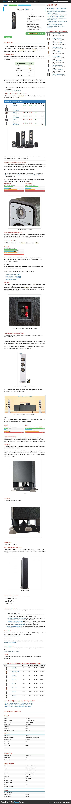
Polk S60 (15, 105)
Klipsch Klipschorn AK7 (58, 47)
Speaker (8, 1)
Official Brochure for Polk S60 (10, 642)
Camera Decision (66, 802)
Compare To (8, 37)
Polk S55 (15, 116)
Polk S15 (15, 112)
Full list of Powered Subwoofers (36, 174)
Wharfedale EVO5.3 (57, 38)
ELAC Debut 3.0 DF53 (57, 69)
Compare (16, 110)
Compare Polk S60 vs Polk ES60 (13, 90)
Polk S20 (15, 109)
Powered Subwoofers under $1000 (12, 174)
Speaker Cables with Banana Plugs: (16, 614)
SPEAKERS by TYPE (19, 1)
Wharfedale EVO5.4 (57, 33)
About (49, 802)
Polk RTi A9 (14, 687)
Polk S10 (15, 119)
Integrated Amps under (13, 274)
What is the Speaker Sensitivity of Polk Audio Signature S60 (18, 704)
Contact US (58, 802)
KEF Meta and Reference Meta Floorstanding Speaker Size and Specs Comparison (55, 26)
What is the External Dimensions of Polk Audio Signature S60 (19, 703)
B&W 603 (14, 691)
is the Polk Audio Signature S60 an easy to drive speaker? (18, 706)
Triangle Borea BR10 (57, 60)
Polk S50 (15, 123)
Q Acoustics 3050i (57, 56)
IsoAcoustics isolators (20, 624)
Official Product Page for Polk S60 (11, 651)
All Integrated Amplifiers (11, 279)
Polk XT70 (14, 679)
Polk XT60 (14, 695)
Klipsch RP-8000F (16, 671)
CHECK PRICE (35, 33)
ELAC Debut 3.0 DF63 (57, 65)
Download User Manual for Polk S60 (12, 636)
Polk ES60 (14, 667)
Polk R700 (14, 683)
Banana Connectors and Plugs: (15, 621)
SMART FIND (36, 1)
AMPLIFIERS (29, 1)
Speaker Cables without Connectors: (17, 618)
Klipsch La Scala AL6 (57, 42)
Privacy (53, 802)
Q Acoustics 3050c (57, 51)
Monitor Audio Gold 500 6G (59, 74)
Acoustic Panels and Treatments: (14, 626)
